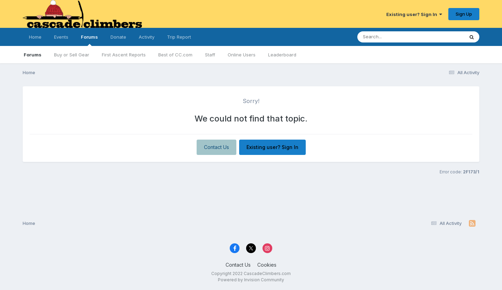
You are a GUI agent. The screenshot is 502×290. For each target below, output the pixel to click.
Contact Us (216, 147)
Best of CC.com (175, 54)
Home (35, 37)
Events (61, 37)
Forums (89, 40)
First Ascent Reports (124, 54)
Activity (146, 37)
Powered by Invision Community (251, 279)
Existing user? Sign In (414, 14)
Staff (210, 54)
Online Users (242, 54)
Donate (118, 37)
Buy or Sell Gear (71, 54)
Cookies (266, 265)
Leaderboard (282, 54)
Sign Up (464, 14)
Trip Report (179, 37)
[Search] (391, 36)
